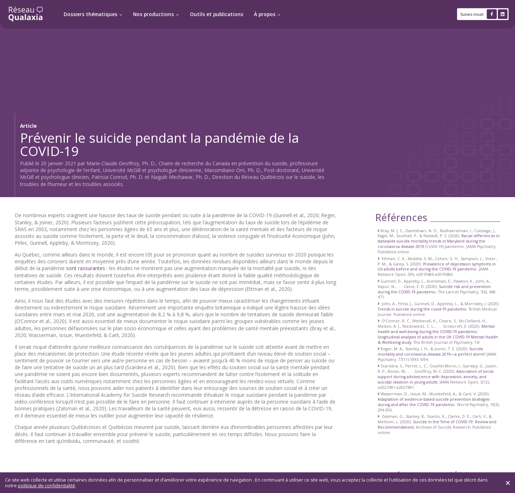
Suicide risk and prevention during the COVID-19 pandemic (434, 289)
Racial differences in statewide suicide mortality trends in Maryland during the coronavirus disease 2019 (439, 241)
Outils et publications (216, 14)
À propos (264, 14)
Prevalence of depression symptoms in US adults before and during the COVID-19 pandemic (437, 267)
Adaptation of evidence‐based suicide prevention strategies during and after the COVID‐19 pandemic (434, 402)
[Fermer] (507, 482)
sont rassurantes (85, 268)
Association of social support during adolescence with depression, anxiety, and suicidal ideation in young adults (436, 377)
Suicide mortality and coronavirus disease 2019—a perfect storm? (432, 351)
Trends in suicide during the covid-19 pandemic (422, 309)
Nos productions (153, 14)
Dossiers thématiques (90, 14)
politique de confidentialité (46, 486)
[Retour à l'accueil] (26, 14)
